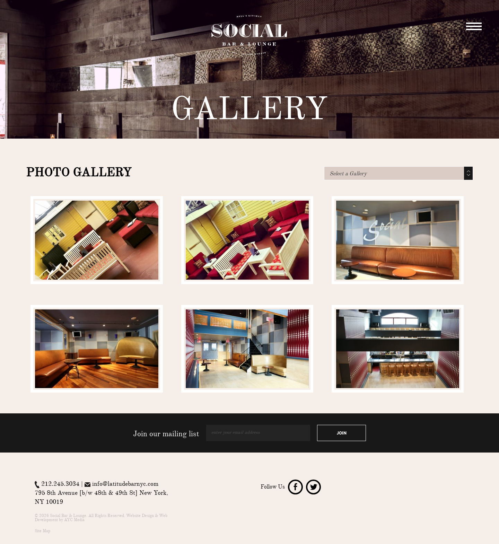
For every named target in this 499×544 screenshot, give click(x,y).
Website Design (140, 516)
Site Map (42, 531)
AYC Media (74, 520)
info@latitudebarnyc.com (125, 485)
